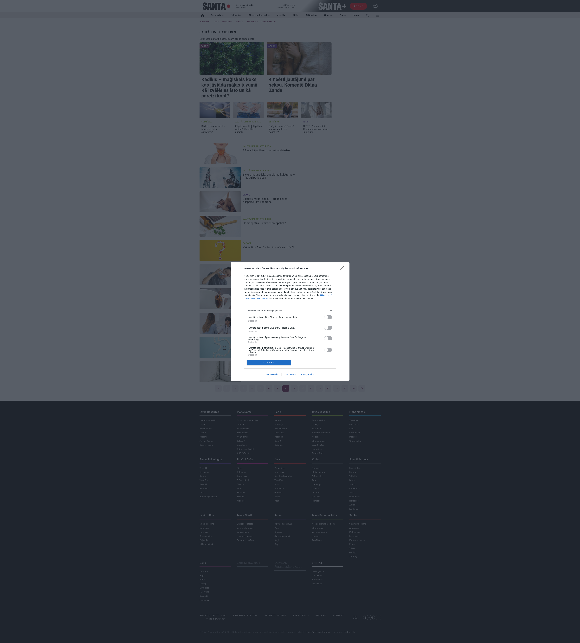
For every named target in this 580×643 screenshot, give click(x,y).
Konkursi (353, 508)
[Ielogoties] (374, 6)
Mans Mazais (357, 412)
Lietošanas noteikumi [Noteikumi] (318, 631)
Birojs (202, 579)
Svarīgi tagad (318, 445)
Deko (203, 563)
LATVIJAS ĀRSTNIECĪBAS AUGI (288, 565)
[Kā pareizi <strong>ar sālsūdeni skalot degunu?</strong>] (220, 274)
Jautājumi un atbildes (257, 146)
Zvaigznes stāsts (245, 524)
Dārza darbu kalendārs (247, 420)
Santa (353, 515)
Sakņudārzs (242, 432)
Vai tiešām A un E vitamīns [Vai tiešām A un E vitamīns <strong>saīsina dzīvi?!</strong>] (268, 247)
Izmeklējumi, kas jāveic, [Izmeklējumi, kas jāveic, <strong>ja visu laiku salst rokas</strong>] (268, 322)
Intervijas (236, 15)
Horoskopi (205, 22)
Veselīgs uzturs (319, 532)
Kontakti (338, 615)
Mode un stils (280, 428)
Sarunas (316, 468)
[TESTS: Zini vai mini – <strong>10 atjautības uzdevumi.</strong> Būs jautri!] (316, 110)
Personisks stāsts (245, 540)
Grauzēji (278, 532)
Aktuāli (352, 504)
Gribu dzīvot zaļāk (245, 449)
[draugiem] (372, 617)
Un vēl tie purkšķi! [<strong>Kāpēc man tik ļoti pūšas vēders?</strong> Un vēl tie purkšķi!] (248, 129)
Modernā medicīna (321, 432)
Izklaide (353, 476)
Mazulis (353, 436)
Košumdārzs (243, 428)
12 (319, 388)
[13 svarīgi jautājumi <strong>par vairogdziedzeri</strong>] (220, 153)
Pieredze (204, 488)
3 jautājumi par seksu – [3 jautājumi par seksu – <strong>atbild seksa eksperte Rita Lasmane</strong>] (265, 200)
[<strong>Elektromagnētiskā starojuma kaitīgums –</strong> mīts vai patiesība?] (220, 177)
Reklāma (320, 615)
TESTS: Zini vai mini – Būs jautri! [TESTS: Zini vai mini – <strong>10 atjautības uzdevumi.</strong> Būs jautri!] (316, 129)
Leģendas (354, 536)
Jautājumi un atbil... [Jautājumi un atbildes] (248, 121)
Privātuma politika (245, 615)
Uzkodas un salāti (208, 420)
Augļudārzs (242, 436)
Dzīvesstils (317, 476)
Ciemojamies (206, 536)
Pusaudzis (354, 424)
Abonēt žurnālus (275, 615)
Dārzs (343, 15)
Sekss (272, 46)
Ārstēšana (317, 540)
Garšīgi (277, 441)
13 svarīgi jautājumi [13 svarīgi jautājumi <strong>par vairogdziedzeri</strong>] (267, 150)
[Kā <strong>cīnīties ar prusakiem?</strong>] (220, 299)
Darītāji (203, 583)
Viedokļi (204, 468)
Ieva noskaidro (319, 420)
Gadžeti (315, 488)
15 (345, 388)
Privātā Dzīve (245, 459)
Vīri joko (316, 496)
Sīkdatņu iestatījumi (213, 615)
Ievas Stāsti (244, 515)
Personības (217, 15)
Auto (314, 480)
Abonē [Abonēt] (358, 6)
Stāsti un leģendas (259, 15)
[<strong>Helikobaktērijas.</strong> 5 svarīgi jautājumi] (220, 347)
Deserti (203, 432)
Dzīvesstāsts (243, 532)
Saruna (277, 420)
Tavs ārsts (316, 428)
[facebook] (366, 617)
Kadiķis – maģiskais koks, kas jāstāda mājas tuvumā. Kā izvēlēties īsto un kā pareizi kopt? (230, 88)
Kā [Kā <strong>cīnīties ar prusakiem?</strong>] (259, 295)
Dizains (352, 480)
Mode (352, 544)
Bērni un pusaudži (208, 496)
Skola (352, 428)
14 (336, 388)
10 (302, 388)
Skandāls (241, 496)
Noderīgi (278, 424)
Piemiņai (241, 492)
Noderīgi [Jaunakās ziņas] (239, 22)
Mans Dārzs (244, 412)
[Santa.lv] (216, 6)
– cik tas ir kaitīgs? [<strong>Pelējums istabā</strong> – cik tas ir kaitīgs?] (265, 368)
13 (328, 388)
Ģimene (328, 15)
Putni (276, 528)
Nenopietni (354, 496)
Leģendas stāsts (244, 536)
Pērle (277, 412)
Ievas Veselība (321, 412)
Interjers (204, 532)
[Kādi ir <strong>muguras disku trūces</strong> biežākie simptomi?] (215, 110)
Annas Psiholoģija (211, 459)
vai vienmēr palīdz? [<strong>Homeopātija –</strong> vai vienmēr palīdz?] (265, 223)
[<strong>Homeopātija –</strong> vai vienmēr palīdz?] (220, 226)
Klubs (315, 459)
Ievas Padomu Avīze (324, 515)
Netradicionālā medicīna (323, 524)
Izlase (352, 548)
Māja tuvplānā (206, 544)
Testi (216, 22)
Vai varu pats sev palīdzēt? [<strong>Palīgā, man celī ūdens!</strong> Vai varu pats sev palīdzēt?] (281, 129)
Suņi (276, 540)
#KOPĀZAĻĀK (243, 453)
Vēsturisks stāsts (245, 528)
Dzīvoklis (204, 571)
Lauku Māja (207, 515)
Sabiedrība (354, 468)
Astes (278, 515)
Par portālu (301, 615)
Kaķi (276, 544)
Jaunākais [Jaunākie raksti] (252, 22)
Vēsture (316, 492)
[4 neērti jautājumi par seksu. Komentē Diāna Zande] (299, 58)
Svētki (352, 484)
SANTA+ (317, 563)
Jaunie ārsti (317, 453)
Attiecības (311, 15)
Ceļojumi (278, 445)
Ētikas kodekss (215, 619)
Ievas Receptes (209, 412)
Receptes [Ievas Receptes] (227, 22)
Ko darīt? (316, 436)
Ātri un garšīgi (206, 441)
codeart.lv (349, 631)
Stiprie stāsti (318, 528)
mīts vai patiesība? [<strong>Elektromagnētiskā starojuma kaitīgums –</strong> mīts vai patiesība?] (269, 176)
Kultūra (352, 472)
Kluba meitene (319, 472)
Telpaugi (241, 441)
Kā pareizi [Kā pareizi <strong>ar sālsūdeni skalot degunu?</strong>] (267, 271)
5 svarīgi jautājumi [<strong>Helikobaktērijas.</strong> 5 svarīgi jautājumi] (265, 344)
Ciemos (240, 424)
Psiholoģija (354, 532)
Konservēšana (206, 445)
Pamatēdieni (206, 428)
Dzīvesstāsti (243, 480)
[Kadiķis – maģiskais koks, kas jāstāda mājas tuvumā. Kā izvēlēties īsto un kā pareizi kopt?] (232, 58)
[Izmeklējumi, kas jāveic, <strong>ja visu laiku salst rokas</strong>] (220, 323)
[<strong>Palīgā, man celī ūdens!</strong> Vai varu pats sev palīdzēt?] (282, 110)
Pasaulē (203, 484)
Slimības (206, 121)
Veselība (281, 15)
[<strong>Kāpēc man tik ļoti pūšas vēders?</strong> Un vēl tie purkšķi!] (248, 110)
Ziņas (239, 468)
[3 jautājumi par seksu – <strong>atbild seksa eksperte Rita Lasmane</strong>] (220, 202)
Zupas (202, 424)
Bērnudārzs (354, 432)
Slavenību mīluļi (282, 536)
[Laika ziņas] (286, 6)
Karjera (203, 476)
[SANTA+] (332, 6)
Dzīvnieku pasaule (283, 524)
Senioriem (317, 449)
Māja (356, 15)
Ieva (277, 459)
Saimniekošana (207, 524)
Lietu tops (242, 445)
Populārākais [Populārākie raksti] (268, 22)
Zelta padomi (251, 292)
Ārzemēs (241, 500)
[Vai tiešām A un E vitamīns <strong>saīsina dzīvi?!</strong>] (220, 250)
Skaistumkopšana (357, 524)
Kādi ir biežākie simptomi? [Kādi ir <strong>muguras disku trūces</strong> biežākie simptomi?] (213, 129)
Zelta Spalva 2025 (248, 563)
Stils (295, 15)
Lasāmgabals (318, 571)
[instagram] (378, 617)
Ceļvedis (204, 540)
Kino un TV (354, 488)
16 (353, 388)
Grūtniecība (355, 441)
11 (311, 388)
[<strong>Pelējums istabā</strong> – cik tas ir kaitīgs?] (220, 371)
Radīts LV (204, 596)
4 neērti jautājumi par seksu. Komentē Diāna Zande (293, 85)
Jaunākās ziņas (359, 459)
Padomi (247, 243)
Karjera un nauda (357, 540)
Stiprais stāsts (319, 441)
